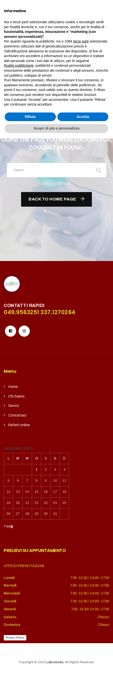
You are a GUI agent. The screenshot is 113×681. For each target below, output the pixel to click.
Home (13, 387)
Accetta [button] (82, 659)
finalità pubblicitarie (19, 608)
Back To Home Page (52, 199)
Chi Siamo (16, 396)
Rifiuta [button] (30, 659)
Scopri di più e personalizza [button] (56, 671)
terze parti (81, 584)
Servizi (13, 406)
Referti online (19, 425)
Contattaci (17, 415)
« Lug (8, 526)
